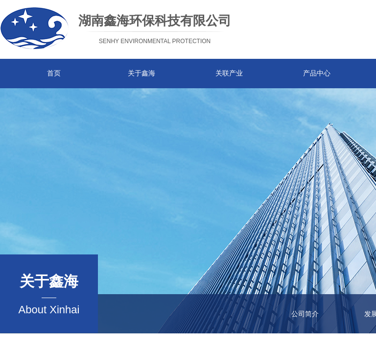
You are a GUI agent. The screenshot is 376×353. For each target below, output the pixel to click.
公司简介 (305, 314)
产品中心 (316, 73)
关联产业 (229, 73)
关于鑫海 (141, 73)
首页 (54, 73)
